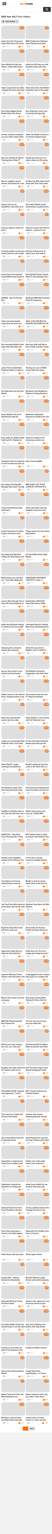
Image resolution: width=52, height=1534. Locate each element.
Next (32, 1428)
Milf (26, 4)
